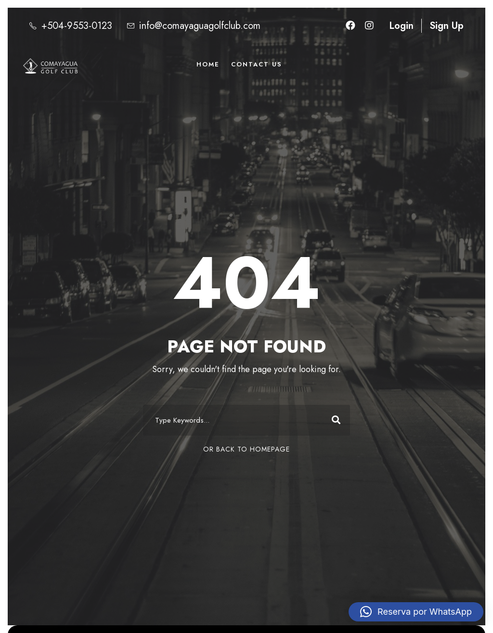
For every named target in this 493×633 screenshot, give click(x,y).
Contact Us (256, 64)
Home (208, 64)
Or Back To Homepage (246, 449)
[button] (416, 611)
